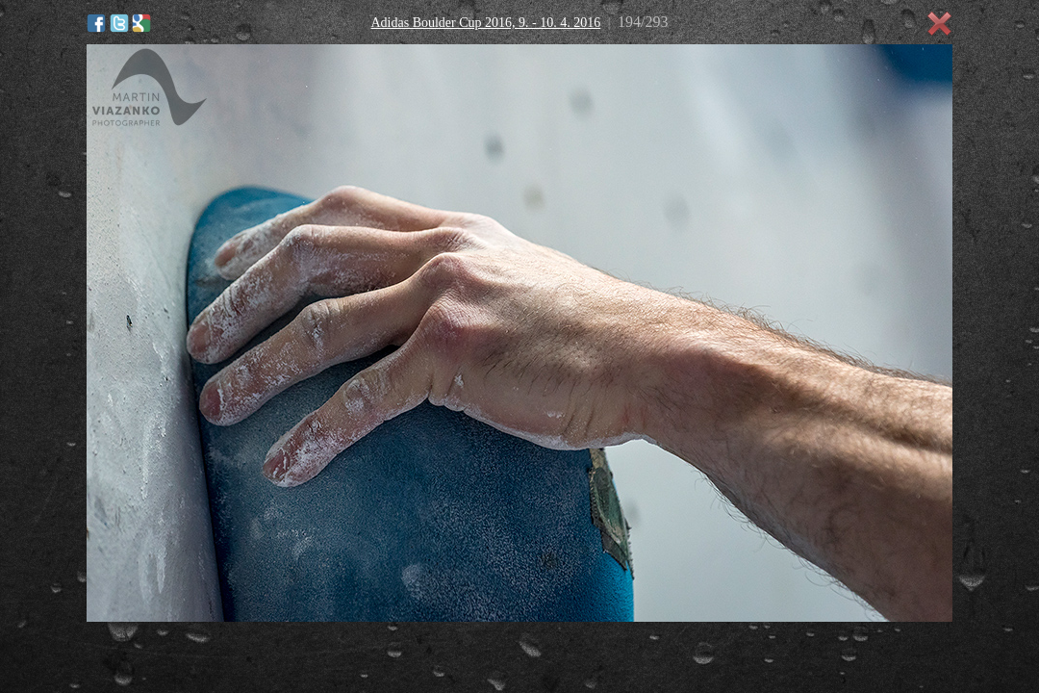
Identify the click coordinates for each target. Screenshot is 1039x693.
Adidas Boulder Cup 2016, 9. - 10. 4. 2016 (485, 22)
